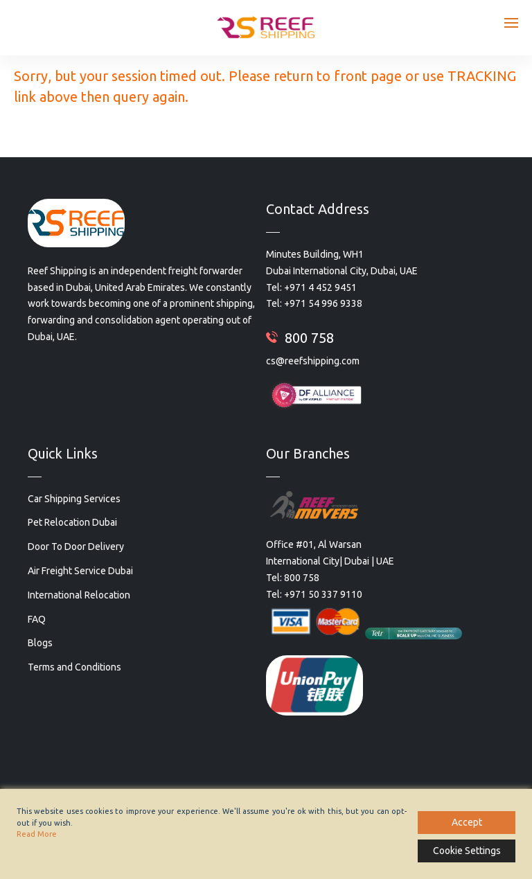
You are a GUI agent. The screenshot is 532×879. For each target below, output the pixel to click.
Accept (467, 822)
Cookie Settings (467, 850)
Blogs (40, 642)
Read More (37, 834)
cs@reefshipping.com (313, 360)
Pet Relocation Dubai (72, 522)
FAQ (37, 619)
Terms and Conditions (74, 667)
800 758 (309, 338)
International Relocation (79, 595)
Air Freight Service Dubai (80, 570)
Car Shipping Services (74, 498)
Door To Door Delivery (76, 546)
